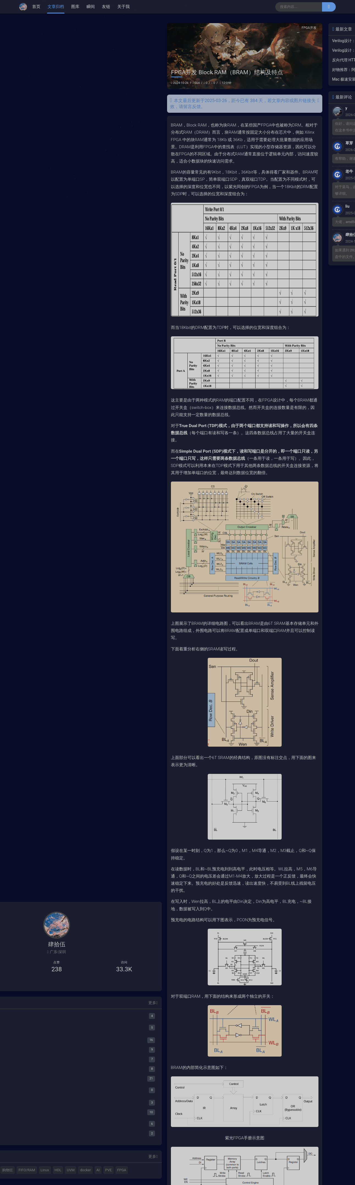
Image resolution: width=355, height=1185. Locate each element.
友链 (106, 6)
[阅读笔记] (56, 1092)
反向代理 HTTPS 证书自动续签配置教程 (293, 60)
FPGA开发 (242, 28)
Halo (29, 1150)
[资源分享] (56, 1049)
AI (43, 1169)
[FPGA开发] (56, 1020)
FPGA (67, 1169)
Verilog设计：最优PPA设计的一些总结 (293, 50)
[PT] (59, 1070)
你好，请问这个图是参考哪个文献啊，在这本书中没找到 (298, 127)
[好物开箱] (56, 1082)
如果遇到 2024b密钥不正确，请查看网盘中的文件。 (298, 253)
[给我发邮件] (73, 963)
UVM (78, 1159)
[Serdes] (59, 1104)
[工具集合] (56, 1039)
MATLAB (46, 1150)
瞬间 (91, 6)
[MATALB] (56, 996)
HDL (65, 1159)
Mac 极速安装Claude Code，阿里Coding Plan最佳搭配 (293, 79)
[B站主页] (40, 963)
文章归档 (56, 6)
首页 (36, 6)
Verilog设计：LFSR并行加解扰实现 (293, 41)
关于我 (123, 6)
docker (31, 1169)
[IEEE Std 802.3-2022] (59, 1113)
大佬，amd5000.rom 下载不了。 (294, 222)
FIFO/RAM (34, 1159)
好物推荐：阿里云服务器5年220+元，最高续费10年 (293, 69)
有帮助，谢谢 (278, 158)
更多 (85, 982)
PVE (54, 1169)
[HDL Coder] (59, 1007)
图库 (75, 6)
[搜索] (329, 7)
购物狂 (75, 1150)
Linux (52, 1159)
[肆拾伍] (24, 7)
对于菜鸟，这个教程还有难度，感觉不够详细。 (298, 190)
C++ (61, 1150)
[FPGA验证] (56, 1030)
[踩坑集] (56, 1058)
